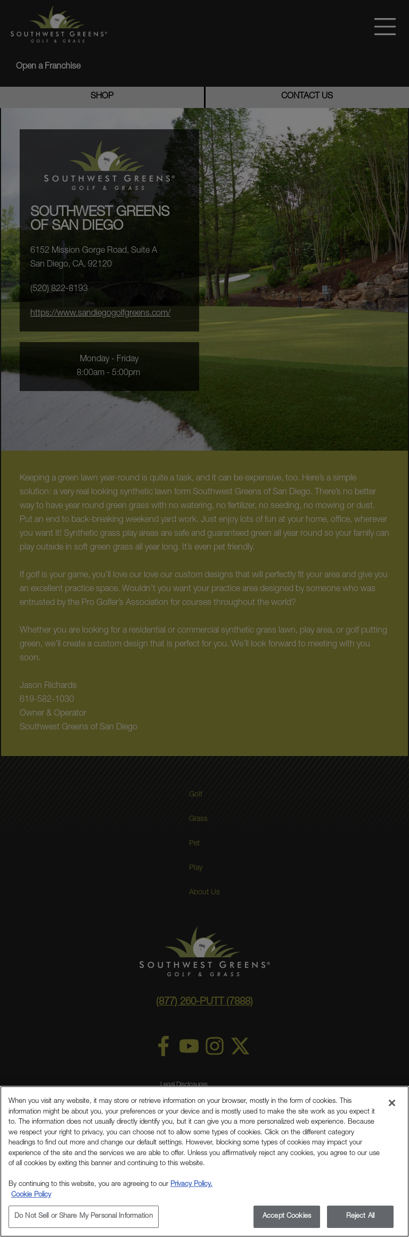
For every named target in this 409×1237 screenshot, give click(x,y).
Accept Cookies (287, 1216)
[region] (204, 1161)
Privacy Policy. (191, 1184)
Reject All (360, 1216)
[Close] (392, 1103)
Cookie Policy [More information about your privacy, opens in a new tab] (31, 1195)
